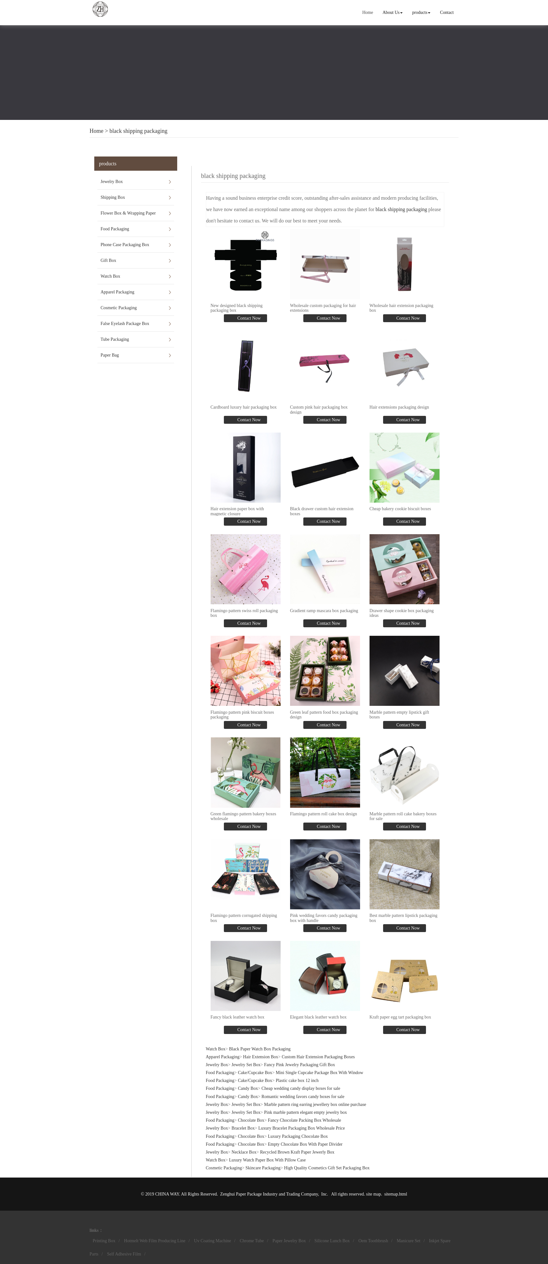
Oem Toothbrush (373, 1240)
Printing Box (104, 1240)
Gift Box (108, 260)
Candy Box (248, 1088)
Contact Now (248, 318)
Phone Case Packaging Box (125, 244)
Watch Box (110, 276)
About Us (392, 12)
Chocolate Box (251, 1120)
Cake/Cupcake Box (255, 1072)
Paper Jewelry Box (289, 1240)
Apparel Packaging (117, 292)
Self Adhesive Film (124, 1254)
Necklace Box (243, 1152)
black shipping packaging (138, 131)
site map (373, 1194)
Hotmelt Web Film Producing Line (154, 1240)
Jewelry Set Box (245, 1064)
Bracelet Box (242, 1128)
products (421, 12)
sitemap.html (395, 1194)
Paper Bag (110, 355)
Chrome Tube (252, 1240)
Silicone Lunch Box (332, 1240)
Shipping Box (113, 197)
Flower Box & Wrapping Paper (128, 213)
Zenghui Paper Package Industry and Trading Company (269, 1194)
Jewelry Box (112, 181)
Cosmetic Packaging (119, 307)
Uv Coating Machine (212, 1240)
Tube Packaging (115, 339)
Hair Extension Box (260, 1056)
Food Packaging (115, 229)
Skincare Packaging (263, 1168)
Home (367, 12)
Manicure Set (408, 1240)
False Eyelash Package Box (125, 323)
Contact (447, 12)
